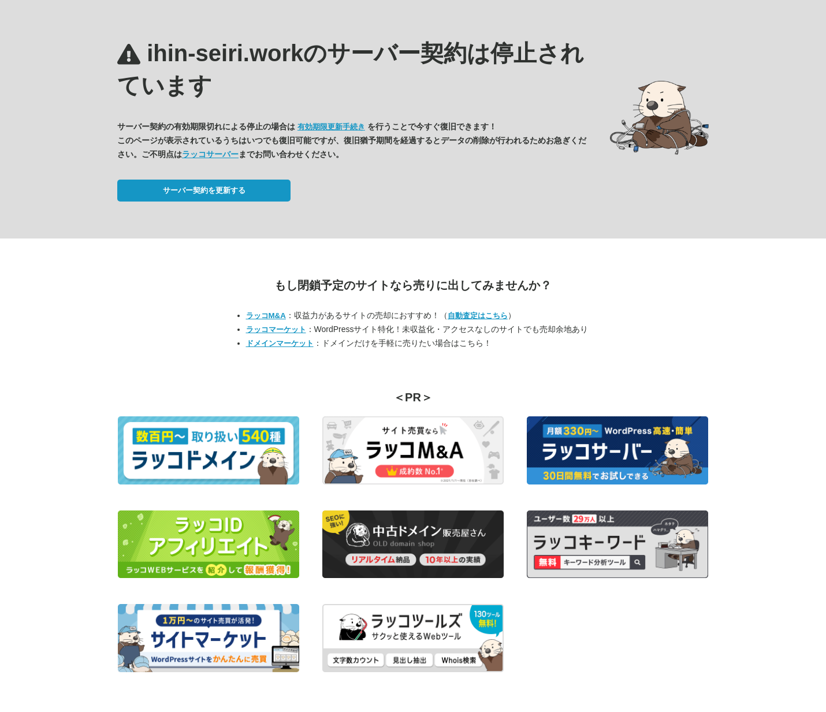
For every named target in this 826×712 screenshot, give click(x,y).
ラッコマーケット (276, 329)
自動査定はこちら (478, 315)
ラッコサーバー (210, 154)
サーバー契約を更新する (204, 190)
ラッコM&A (266, 315)
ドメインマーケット (280, 343)
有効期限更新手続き (331, 126)
